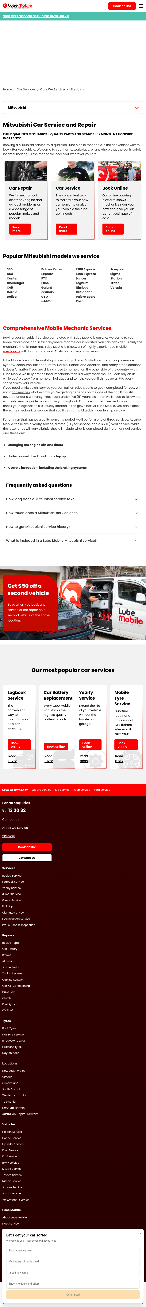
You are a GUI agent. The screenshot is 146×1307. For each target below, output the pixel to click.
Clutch (6, 998)
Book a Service (11, 876)
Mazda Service (11, 1169)
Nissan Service (11, 1181)
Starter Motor (11, 967)
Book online (110, 229)
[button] (73, 499)
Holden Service (12, 1132)
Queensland (10, 1083)
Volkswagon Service (15, 1200)
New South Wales (13, 1071)
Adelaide (94, 365)
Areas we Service (15, 828)
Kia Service (62, 790)
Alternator (9, 961)
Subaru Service (42, 790)
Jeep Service (81, 790)
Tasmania (9, 1102)
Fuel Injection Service (16, 919)
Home (7, 89)
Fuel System (10, 1004)
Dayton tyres (10, 1053)
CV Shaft (8, 1010)
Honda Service (11, 1138)
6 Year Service (11, 900)
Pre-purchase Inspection (18, 925)
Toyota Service (12, 1175)
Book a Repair (11, 943)
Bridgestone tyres (13, 1040)
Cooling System (12, 980)
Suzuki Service (11, 1193)
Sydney (8, 365)
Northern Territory (13, 1108)
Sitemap (8, 836)
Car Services (26, 89)
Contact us (10, 819)
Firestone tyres (11, 1047)
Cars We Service (52, 89)
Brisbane (39, 365)
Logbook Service (13, 882)
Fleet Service (10, 1223)
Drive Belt (8, 992)
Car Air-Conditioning (16, 986)
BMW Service (10, 1163)
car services (21, 392)
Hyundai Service (13, 1144)
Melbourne (24, 365)
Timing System (12, 973)
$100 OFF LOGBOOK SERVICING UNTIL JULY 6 (36, 16)
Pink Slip (7, 906)
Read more (16, 229)
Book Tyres (9, 1028)
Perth (52, 365)
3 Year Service (11, 894)
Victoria (7, 1077)
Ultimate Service (13, 913)
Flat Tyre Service (13, 1034)
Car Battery (9, 949)
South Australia (12, 1089)
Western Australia (14, 1095)
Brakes (6, 955)
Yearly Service (11, 888)
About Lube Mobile (14, 1217)
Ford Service (102, 790)
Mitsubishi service (32, 145)
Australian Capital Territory (20, 1114)
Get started (73, 1294)
